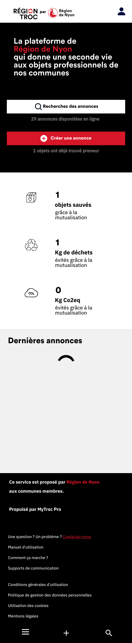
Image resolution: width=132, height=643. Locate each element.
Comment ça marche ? (28, 557)
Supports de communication (33, 568)
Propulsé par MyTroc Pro (35, 509)
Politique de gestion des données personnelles (50, 595)
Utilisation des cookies (28, 605)
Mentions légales (23, 616)
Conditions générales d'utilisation (38, 584)
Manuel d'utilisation (26, 547)
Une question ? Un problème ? (49, 536)
